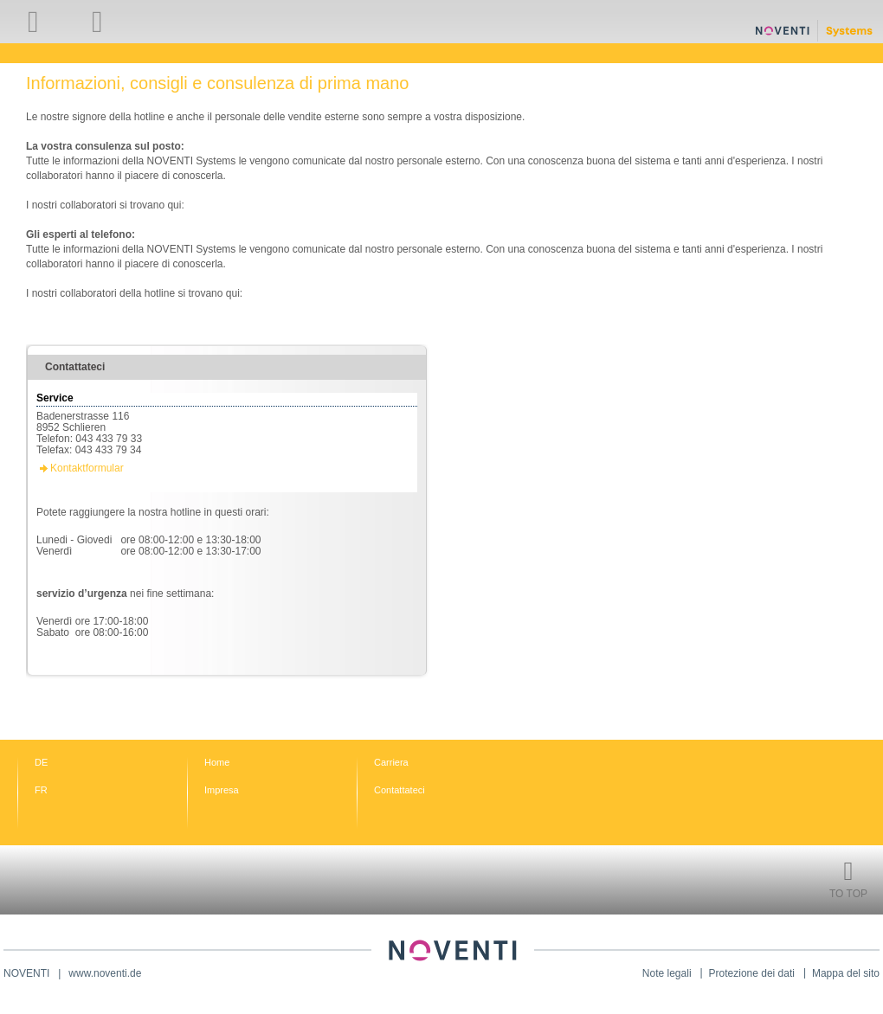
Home (216, 762)
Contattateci (399, 790)
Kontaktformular (87, 468)
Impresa (221, 790)
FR (41, 790)
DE (41, 762)
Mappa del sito (846, 973)
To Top (848, 894)
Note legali (667, 973)
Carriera (391, 762)
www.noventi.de (104, 973)
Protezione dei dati (752, 973)
